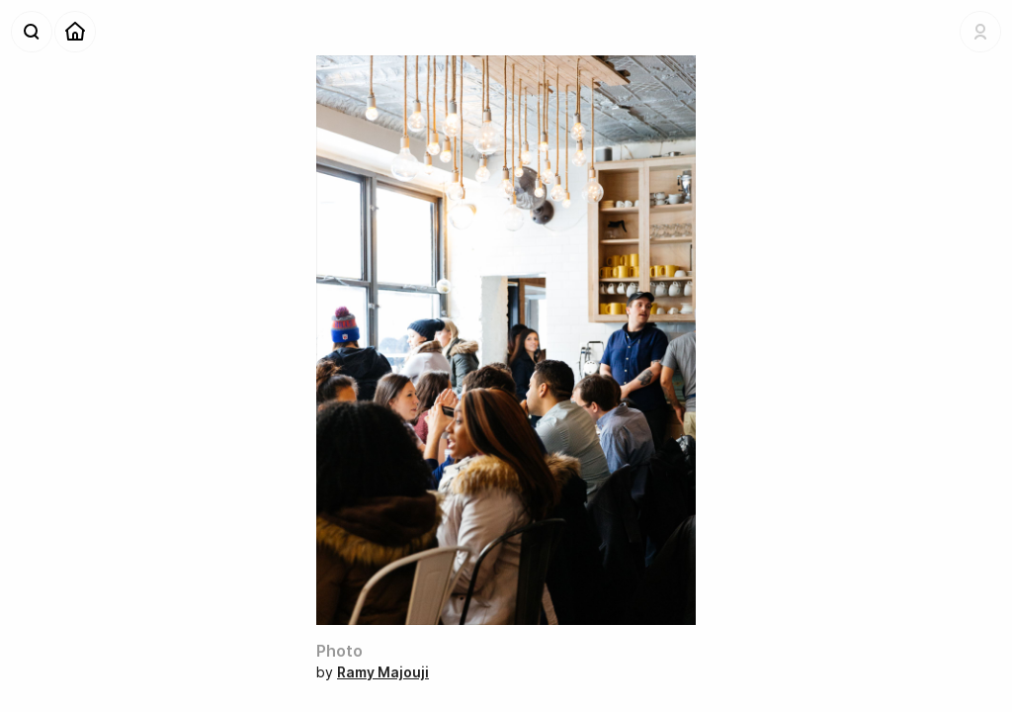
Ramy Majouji (383, 672)
